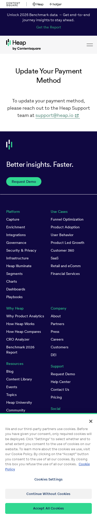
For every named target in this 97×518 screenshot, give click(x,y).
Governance (16, 243)
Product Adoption (65, 227)
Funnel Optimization (67, 219)
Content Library (19, 379)
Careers (57, 339)
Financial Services (65, 274)
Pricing (56, 397)
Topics (11, 395)
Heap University (19, 402)
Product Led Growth (67, 243)
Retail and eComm (66, 266)
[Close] (90, 423)
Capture (12, 219)
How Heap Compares (23, 331)
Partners (57, 324)
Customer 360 (62, 250)
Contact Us (60, 389)
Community (15, 410)
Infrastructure (17, 258)
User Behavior (62, 235)
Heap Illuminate (19, 266)
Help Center (61, 382)
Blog (9, 371)
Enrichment (15, 227)
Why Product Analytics (25, 316)
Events (11, 387)
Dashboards (15, 289)
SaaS (54, 258)
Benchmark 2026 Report (20, 349)
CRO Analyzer (17, 339)
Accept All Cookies (48, 511)
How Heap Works (20, 324)
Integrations (16, 235)
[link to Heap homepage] (48, 45)
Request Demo (63, 374)
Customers (59, 347)
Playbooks (14, 297)
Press (55, 331)
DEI (53, 355)
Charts (11, 281)
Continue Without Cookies (48, 496)
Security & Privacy (21, 250)
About (56, 316)
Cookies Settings (48, 481)
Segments (14, 274)
